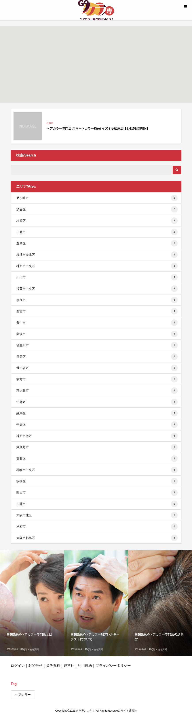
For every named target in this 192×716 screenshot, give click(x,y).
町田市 (96, 492)
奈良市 (96, 300)
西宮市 (96, 311)
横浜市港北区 (96, 254)
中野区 (96, 402)
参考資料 (53, 665)
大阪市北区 (96, 515)
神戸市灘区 (96, 436)
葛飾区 (96, 458)
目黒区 (96, 356)
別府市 (96, 526)
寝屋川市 (96, 345)
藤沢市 (96, 334)
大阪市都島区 (96, 538)
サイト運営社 (129, 710)
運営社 (69, 665)
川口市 (96, 277)
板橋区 (96, 481)
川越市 (96, 504)
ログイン (18, 665)
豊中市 (96, 322)
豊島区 (96, 243)
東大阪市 (96, 390)
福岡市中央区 (96, 288)
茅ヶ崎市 (96, 198)
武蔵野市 (96, 447)
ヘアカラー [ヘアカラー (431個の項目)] (23, 694)
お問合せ (35, 665)
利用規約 (85, 665)
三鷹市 (96, 232)
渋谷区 (96, 209)
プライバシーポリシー (113, 665)
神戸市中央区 (96, 266)
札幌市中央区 (96, 470)
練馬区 (96, 413)
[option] (32, 603)
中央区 (96, 424)
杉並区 (96, 220)
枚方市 (96, 379)
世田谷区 (96, 368)
